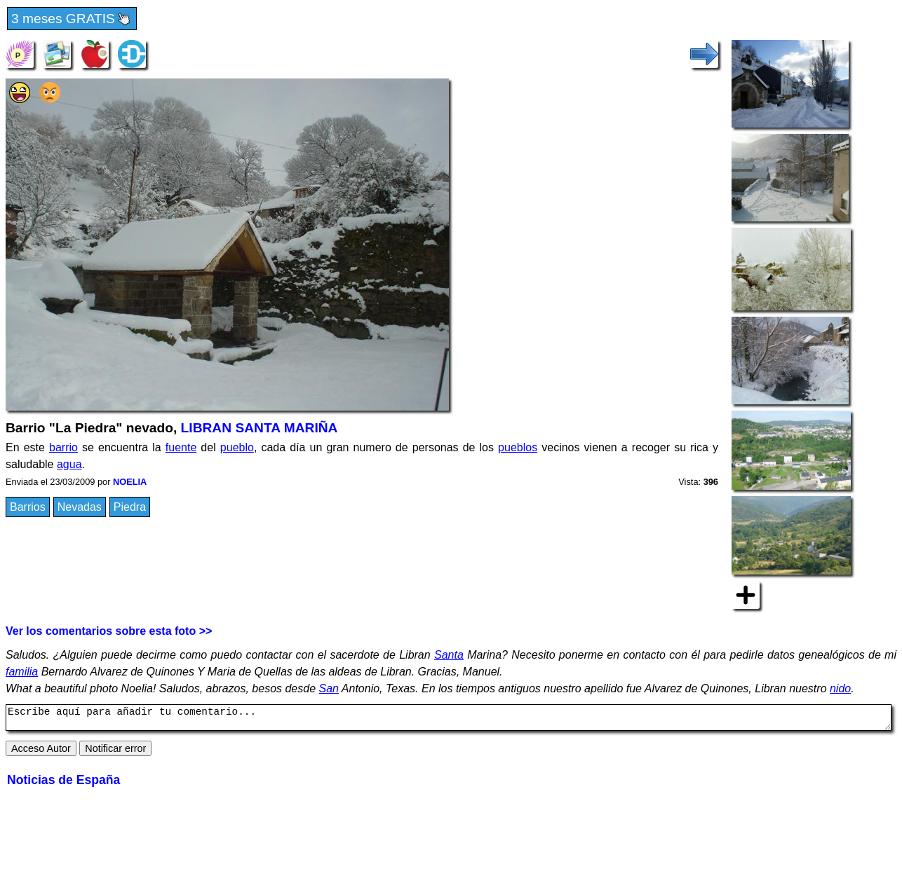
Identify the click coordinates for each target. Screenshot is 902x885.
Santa (449, 655)
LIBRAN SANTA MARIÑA (259, 427)
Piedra (130, 507)
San (329, 688)
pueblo (237, 447)
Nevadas (80, 507)
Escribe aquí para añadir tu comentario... (448, 719)
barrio (63, 447)
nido (840, 688)
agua (69, 464)
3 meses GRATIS (72, 19)
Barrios (28, 507)
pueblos (517, 447)
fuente (181, 447)
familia (22, 672)
